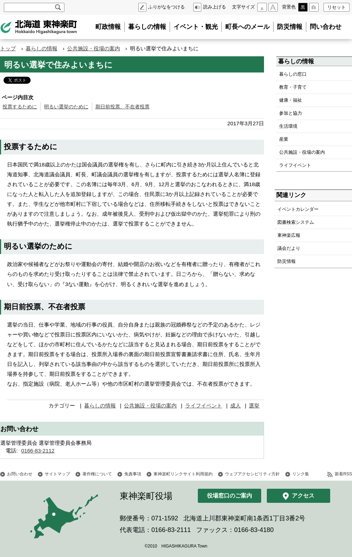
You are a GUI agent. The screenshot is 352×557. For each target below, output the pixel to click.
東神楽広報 (288, 235)
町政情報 (108, 26)
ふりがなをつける (166, 7)
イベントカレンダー (298, 209)
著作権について (97, 473)
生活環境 (288, 126)
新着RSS (343, 473)
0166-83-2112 (38, 451)
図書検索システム (295, 222)
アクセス (303, 496)
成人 (235, 406)
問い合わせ (325, 26)
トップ (8, 48)
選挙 (254, 406)
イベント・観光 (196, 26)
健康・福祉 (290, 100)
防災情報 (289, 26)
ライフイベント (203, 406)
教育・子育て (293, 87)
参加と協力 (290, 113)
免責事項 (132, 473)
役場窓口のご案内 (229, 496)
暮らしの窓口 (293, 74)
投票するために (19, 106)
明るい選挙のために (66, 106)
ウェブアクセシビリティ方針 (252, 473)
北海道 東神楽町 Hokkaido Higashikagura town (38, 27)
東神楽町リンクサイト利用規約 (183, 473)
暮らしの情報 (147, 26)
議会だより (288, 248)
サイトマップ (57, 473)
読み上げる (214, 7)
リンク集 (300, 473)
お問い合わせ (19, 473)
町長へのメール (247, 26)
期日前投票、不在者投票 (122, 106)
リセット (336, 7)
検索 (58, 7)
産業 (283, 139)
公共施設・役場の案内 (93, 48)
